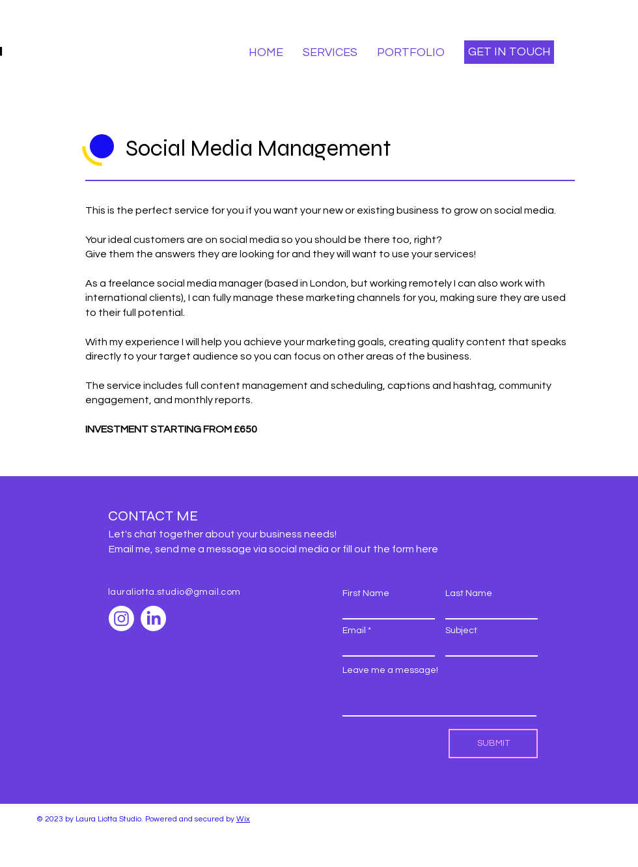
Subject (461, 630)
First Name (365, 593)
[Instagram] (121, 618)
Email (354, 630)
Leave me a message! (390, 670)
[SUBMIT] (493, 743)
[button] (330, 52)
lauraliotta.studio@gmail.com (174, 592)
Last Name (468, 593)
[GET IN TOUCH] (509, 52)
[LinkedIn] (153, 618)
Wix (243, 819)
